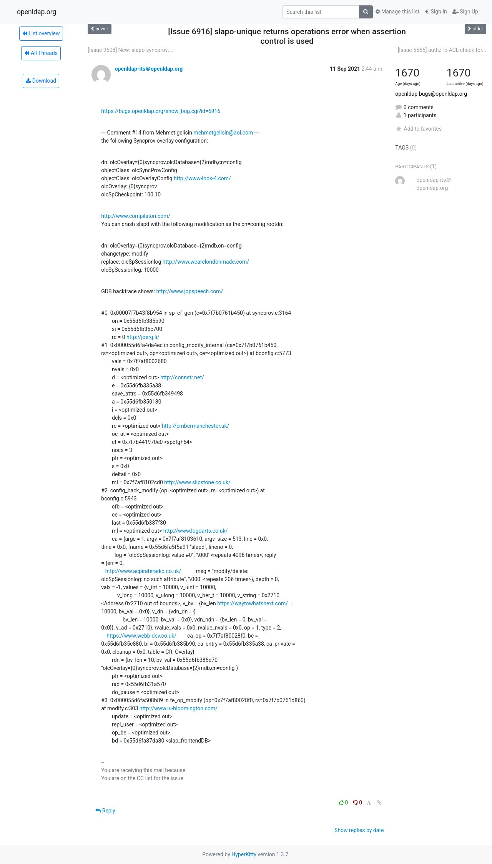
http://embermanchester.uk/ (195, 426)
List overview (41, 33)
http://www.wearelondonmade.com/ (206, 262)
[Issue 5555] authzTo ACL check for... (442, 50)
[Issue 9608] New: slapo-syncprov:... (130, 50)
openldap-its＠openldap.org (149, 69)
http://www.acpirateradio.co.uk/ (143, 571)
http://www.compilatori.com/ (135, 216)
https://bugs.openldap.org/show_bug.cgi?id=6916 (160, 111)
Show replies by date (359, 830)
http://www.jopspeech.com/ (189, 291)
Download (41, 81)
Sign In (436, 11)
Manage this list (397, 11)
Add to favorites (418, 129)
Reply (105, 811)
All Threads (40, 53)
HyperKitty (243, 854)
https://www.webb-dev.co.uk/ (141, 636)
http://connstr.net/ (182, 377)
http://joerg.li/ (143, 337)
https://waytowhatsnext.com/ (252, 603)
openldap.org (36, 12)
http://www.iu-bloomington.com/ (179, 708)
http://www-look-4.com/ (202, 178)
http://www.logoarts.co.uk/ (195, 531)
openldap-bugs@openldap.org (431, 94)
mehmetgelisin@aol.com (223, 133)
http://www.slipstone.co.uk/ (197, 482)
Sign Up (465, 11)
